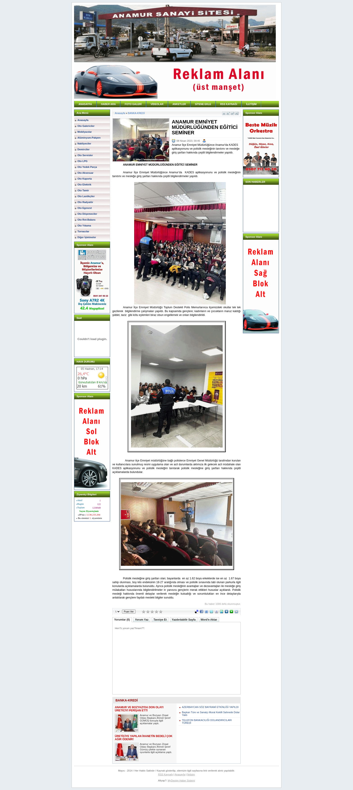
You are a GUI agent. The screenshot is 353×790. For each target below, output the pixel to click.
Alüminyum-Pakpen (89, 137)
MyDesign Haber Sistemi (181, 780)
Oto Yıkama (84, 225)
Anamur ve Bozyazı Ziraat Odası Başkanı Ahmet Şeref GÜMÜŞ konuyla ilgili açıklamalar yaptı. (155, 719)
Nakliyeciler (84, 143)
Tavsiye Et (160, 619)
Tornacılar (83, 231)
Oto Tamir (83, 190)
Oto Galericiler (86, 126)
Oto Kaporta (84, 178)
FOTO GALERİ (133, 104)
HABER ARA (108, 104)
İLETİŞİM (251, 104)
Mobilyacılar (84, 131)
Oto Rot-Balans (86, 219)
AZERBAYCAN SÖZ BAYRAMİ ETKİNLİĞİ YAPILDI (210, 707)
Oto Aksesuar (85, 172)
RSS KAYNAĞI (228, 104)
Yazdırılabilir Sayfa (184, 619)
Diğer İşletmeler (86, 237)
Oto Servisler (85, 155)
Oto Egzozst (84, 208)
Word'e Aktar (209, 619)
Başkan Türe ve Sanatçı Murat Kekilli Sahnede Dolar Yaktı (211, 713)
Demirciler (83, 149)
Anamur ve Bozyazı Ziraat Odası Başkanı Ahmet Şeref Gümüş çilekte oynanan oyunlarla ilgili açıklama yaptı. (156, 748)
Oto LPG (82, 161)
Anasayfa (82, 120)
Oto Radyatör (85, 202)
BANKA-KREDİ (136, 113)
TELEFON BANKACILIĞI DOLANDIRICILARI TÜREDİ (207, 721)
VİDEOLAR (157, 104)
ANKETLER (179, 104)
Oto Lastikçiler (86, 196)
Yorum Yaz (141, 619)
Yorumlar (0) (122, 619)
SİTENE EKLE (203, 104)
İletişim (191, 774)
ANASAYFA (85, 104)
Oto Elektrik (84, 184)
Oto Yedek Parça (87, 167)
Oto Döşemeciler (87, 213)
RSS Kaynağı (165, 774)
